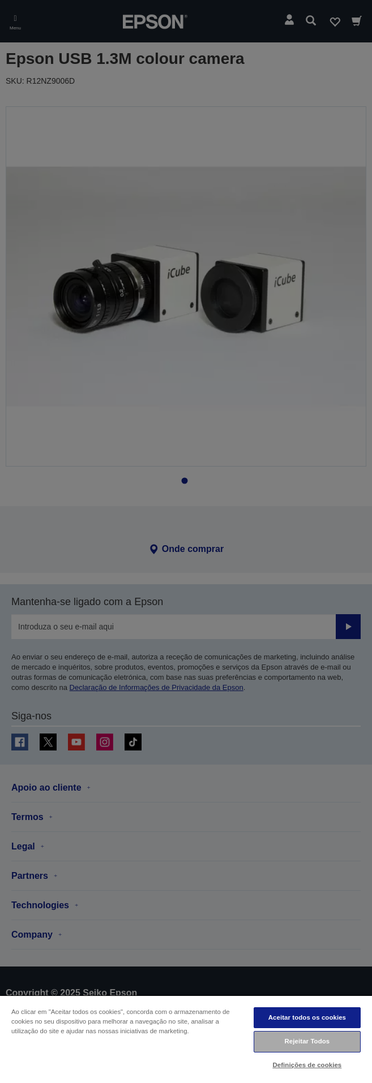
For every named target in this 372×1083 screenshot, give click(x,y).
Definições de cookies (306, 1065)
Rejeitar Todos (307, 1041)
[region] (186, 1039)
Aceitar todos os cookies (307, 1017)
